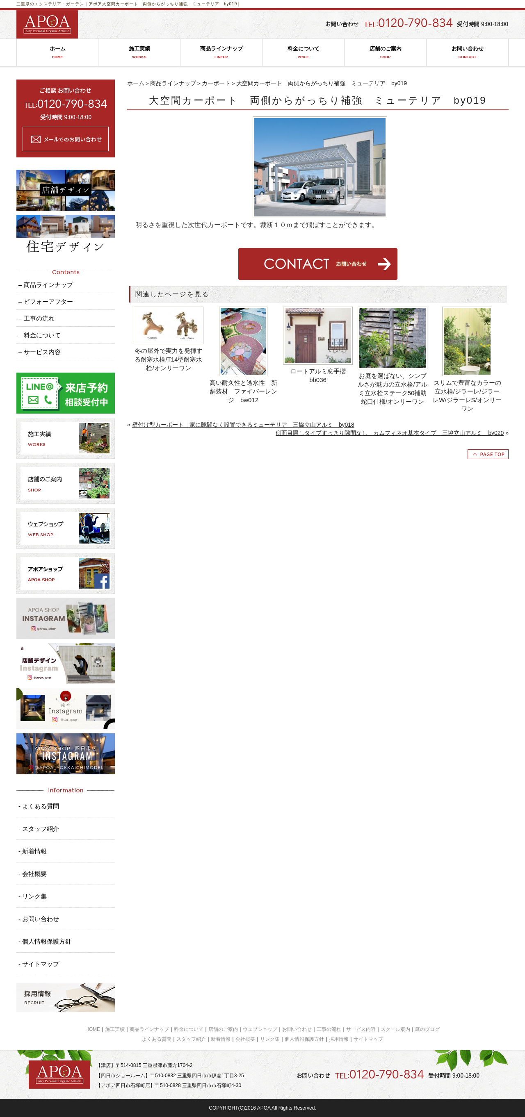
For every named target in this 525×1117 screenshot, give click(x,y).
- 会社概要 (32, 873)
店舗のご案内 (385, 52)
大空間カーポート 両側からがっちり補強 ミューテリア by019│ (171, 4)
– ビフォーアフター (45, 301)
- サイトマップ (38, 963)
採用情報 (339, 1039)
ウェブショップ (260, 1029)
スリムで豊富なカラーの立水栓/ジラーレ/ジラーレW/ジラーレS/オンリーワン (467, 395)
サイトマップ (368, 1039)
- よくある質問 (38, 806)
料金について (303, 52)
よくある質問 (156, 1039)
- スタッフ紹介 (38, 828)
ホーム (57, 52)
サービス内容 (361, 1029)
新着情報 (221, 1039)
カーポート (216, 83)
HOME (92, 1029)
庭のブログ (427, 1029)
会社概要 (245, 1039)
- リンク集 (32, 896)
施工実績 (139, 52)
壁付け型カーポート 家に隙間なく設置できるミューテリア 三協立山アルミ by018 (243, 424)
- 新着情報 (32, 851)
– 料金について (39, 335)
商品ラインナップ (221, 52)
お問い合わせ (467, 52)
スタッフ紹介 (191, 1039)
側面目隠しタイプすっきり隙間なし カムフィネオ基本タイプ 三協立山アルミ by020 (390, 433)
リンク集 (270, 1039)
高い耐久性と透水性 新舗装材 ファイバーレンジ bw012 (243, 391)
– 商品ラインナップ (45, 284)
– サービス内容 (39, 351)
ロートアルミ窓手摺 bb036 (321, 375)
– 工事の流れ (36, 318)
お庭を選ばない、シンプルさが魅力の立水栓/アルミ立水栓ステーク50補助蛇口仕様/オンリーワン (392, 388)
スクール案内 (395, 1029)
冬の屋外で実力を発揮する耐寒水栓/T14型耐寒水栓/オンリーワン (168, 359)
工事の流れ (329, 1029)
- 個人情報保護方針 (44, 941)
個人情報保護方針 (304, 1039)
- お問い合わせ (38, 918)
